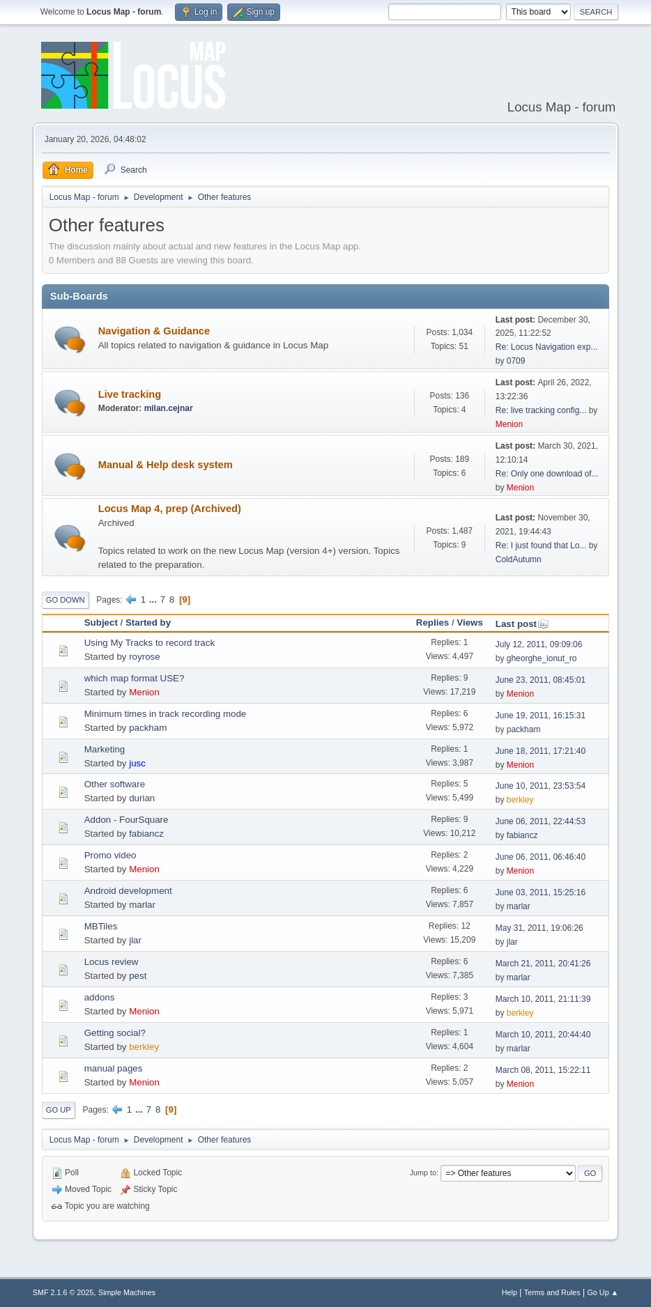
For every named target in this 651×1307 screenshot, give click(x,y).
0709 (516, 361)
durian (142, 798)
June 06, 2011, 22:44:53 (540, 821)
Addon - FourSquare (126, 819)
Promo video (110, 855)
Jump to (423, 1172)
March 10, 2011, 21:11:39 (543, 999)
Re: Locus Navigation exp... (547, 347)
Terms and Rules (552, 1292)
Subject (101, 622)
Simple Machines (126, 1292)
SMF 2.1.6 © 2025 (63, 1292)
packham (148, 727)
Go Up (58, 1110)
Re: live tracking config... (541, 410)
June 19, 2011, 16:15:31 (540, 715)
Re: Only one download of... (547, 474)
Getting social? (115, 1033)
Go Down (65, 600)
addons (99, 997)
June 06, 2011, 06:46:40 (540, 857)
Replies (432, 622)
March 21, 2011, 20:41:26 (543, 963)
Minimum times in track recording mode (165, 714)
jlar (135, 940)
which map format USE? (134, 678)
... (154, 599)
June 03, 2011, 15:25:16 (540, 892)
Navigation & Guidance (154, 331)
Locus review (111, 962)
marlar (142, 904)
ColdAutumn (519, 559)
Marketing (104, 749)
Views (470, 622)
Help (509, 1292)
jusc (137, 763)
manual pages (113, 1068)
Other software (114, 784)
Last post (522, 624)
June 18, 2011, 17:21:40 (540, 751)
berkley (520, 800)
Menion (509, 424)
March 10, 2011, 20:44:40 (543, 1034)
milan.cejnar (168, 408)
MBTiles (101, 926)
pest (137, 975)
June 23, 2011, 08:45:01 (540, 680)
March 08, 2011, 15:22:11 (543, 1070)
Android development (128, 890)
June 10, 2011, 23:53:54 (540, 786)
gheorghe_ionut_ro (542, 658)
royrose (144, 656)
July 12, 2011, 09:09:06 (539, 644)
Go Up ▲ (602, 1292)
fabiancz (146, 833)
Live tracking (129, 394)
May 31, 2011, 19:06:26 (539, 928)
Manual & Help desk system (165, 464)
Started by (148, 622)
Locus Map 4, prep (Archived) (169, 508)
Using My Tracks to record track (149, 642)
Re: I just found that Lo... (541, 545)
